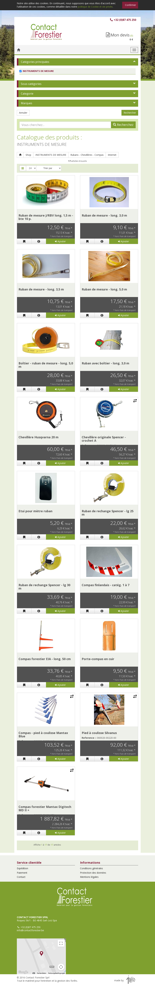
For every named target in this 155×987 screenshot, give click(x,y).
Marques (26, 103)
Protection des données (93, 872)
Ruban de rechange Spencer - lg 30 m (44, 586)
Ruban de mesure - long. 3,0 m (104, 215)
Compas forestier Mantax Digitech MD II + (45, 808)
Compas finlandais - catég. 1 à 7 (105, 585)
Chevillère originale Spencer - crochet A (104, 439)
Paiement (22, 872)
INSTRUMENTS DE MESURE (50, 154)
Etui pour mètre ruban (35, 511)
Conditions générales (91, 868)
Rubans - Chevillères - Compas (87, 154)
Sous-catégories (31, 84)
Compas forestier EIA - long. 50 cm (45, 659)
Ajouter (60, 241)
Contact (21, 876)
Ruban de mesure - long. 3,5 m (41, 289)
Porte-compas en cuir (98, 659)
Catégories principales (35, 62)
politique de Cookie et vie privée (95, 6)
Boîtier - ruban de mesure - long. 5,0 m (46, 365)
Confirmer (130, 5)
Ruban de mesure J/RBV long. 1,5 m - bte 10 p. (46, 217)
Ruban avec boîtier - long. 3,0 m (105, 363)
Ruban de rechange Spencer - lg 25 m (107, 512)
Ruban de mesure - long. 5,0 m (104, 289)
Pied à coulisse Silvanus (99, 733)
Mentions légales (89, 876)
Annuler (23, 112)
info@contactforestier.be (30, 930)
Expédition (22, 868)
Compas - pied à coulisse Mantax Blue (43, 734)
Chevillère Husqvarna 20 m (38, 437)
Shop (28, 154)
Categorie (27, 93)
